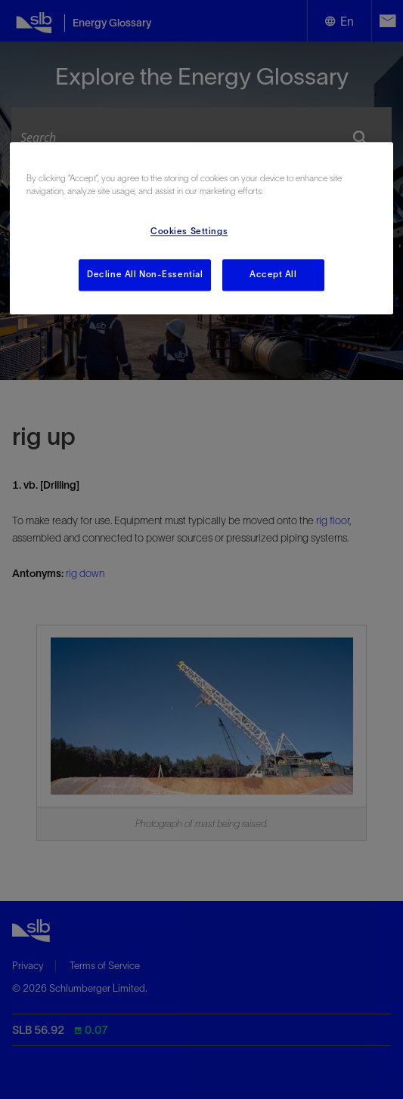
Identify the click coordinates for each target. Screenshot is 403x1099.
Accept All (273, 274)
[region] (201, 229)
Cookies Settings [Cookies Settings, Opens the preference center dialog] (189, 231)
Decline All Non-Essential (145, 274)
